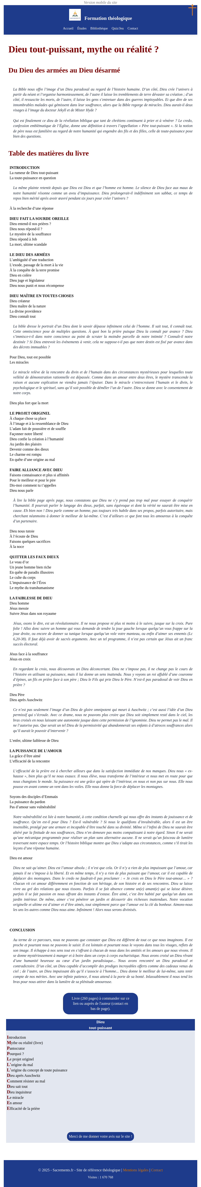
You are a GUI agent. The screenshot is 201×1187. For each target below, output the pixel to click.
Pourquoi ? (15, 1054)
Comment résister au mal (26, 1081)
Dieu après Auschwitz (23, 1076)
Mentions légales (136, 1170)
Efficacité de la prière (23, 1109)
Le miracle (15, 1098)
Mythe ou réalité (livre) (25, 1043)
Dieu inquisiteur (19, 1092)
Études (82, 28)
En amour (14, 1103)
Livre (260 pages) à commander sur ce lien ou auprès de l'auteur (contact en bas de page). (100, 1003)
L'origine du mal (20, 1065)
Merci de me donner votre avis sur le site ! (100, 1136)
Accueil (68, 28)
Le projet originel (20, 1059)
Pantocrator (16, 1048)
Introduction (16, 1037)
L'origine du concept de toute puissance (37, 1070)
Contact (132, 28)
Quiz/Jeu (117, 28)
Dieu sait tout (17, 1087)
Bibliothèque (99, 28)
